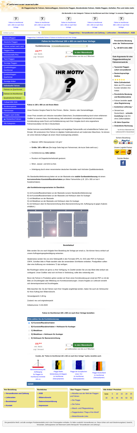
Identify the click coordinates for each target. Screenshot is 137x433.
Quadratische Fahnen (12, 98)
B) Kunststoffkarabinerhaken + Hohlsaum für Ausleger (53, 327)
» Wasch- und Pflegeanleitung (81, 408)
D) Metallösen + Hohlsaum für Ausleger (47, 334)
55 (131, 398)
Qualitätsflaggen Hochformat (10, 69)
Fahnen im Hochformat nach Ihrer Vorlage (63, 37)
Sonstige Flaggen (10, 63)
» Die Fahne (75, 404)
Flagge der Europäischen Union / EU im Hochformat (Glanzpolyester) (78, 374)
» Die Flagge (75, 400)
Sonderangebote (10, 106)
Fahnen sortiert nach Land (14, 46)
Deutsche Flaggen (11, 42)
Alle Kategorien (9, 123)
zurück (30, 384)
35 (112, 398)
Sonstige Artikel (10, 81)
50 (126, 398)
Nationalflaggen (10, 38)
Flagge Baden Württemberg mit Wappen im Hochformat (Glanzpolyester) (58, 374)
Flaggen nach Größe (11, 115)
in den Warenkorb (83, 52)
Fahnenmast (8, 111)
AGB (133, 33)
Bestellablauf (123, 33)
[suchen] (39, 33)
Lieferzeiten (111, 33)
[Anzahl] (68, 52)
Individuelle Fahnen (12, 86)
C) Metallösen (36, 330)
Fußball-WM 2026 (10, 102)
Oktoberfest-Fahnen (12, 119)
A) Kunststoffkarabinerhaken (43, 323)
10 (117, 394)
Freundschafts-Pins (11, 55)
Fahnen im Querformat (13, 89)
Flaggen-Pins (9, 50)
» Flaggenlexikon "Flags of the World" (84, 412)
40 (117, 398)
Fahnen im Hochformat (13, 94)
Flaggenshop (74, 33)
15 (122, 394)
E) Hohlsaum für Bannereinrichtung (45, 338)
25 (131, 394)
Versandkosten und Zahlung (93, 33)
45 (122, 398)
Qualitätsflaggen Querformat (10, 76)
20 (126, 394)
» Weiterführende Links (79, 416)
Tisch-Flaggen (9, 59)
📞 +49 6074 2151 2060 (123, 48)
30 (106, 398)
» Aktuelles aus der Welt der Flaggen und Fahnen (84, 395)
